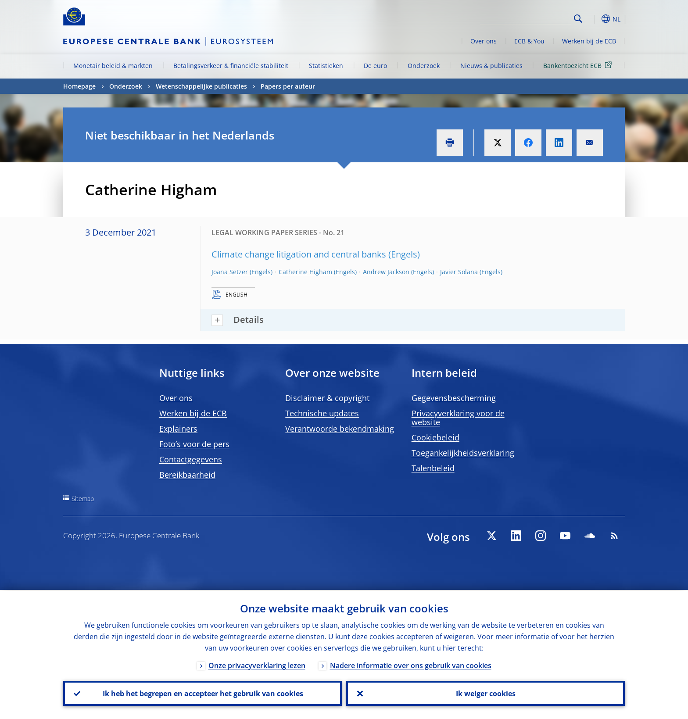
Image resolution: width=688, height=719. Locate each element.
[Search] (527, 17)
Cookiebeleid (435, 437)
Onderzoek (424, 65)
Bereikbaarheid (187, 474)
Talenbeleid (433, 468)
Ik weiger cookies (486, 693)
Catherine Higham (305, 272)
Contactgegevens (190, 459)
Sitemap (83, 498)
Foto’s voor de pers (194, 444)
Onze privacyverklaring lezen (256, 665)
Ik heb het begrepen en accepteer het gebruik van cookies (202, 693)
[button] (594, 18)
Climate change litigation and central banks (298, 254)
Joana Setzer (229, 272)
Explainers (178, 428)
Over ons (483, 41)
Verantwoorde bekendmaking (339, 428)
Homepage (79, 86)
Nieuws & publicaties (491, 65)
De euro (375, 65)
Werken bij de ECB (589, 41)
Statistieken (326, 65)
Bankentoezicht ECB (579, 65)
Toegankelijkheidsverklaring (463, 452)
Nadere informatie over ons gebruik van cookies (410, 665)
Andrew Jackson (386, 272)
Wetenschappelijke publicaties (201, 86)
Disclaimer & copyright (327, 398)
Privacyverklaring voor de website (458, 417)
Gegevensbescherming (454, 398)
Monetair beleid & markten (113, 65)
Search (578, 18)
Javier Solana (459, 272)
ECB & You (529, 41)
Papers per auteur (288, 86)
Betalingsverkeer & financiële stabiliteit (230, 65)
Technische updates (322, 413)
